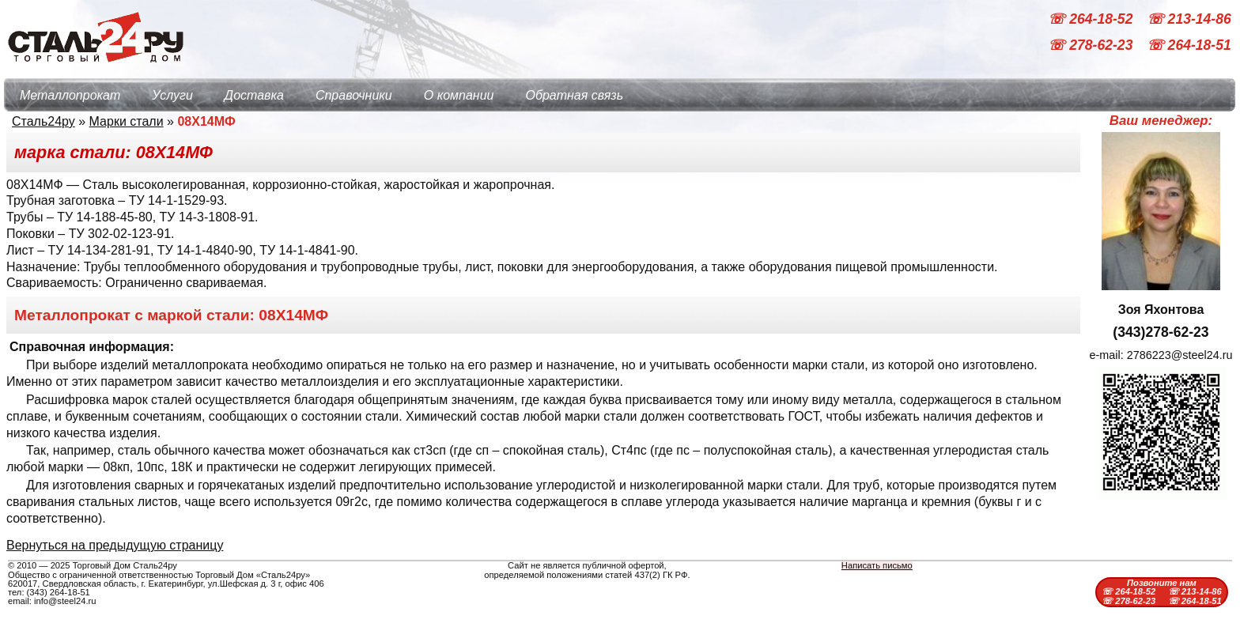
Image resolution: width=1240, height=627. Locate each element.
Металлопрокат (70, 95)
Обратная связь (574, 95)
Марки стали (126, 121)
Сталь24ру (43, 121)
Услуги (172, 95)
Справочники (354, 95)
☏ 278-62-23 (1092, 46)
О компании (459, 95)
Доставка (254, 95)
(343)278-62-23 (1160, 332)
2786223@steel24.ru (1180, 355)
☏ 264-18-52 (1092, 19)
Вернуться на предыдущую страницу (114, 545)
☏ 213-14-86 (1189, 19)
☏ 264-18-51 (1189, 46)
